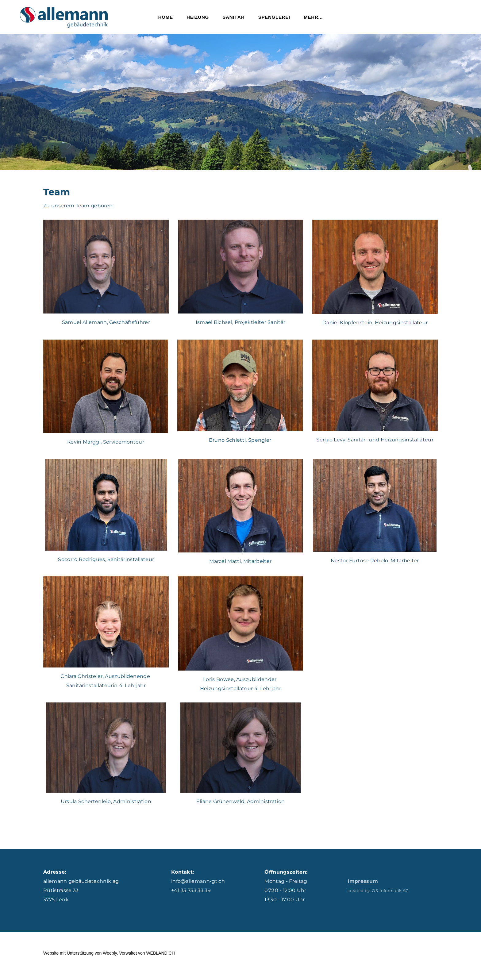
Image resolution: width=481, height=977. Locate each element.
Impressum (363, 884)
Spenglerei (274, 18)
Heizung (198, 18)
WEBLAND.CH (160, 956)
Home (165, 18)
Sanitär (233, 18)
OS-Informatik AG (390, 893)
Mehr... (313, 18)
